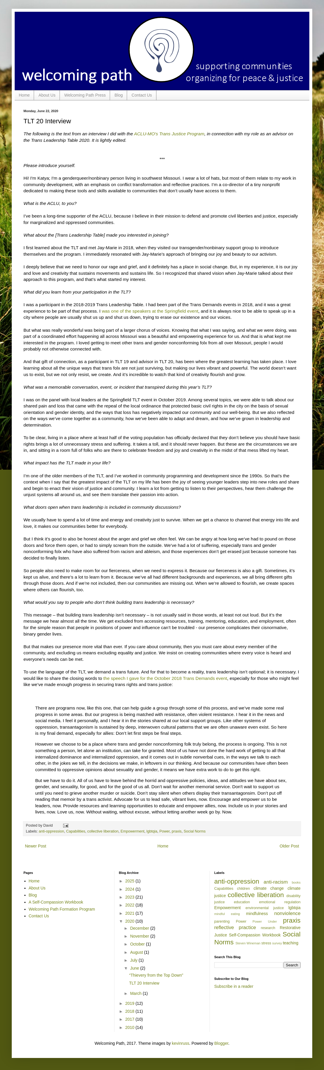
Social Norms (195, 831)
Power (164, 831)
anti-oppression (51, 831)
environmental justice (264, 908)
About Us (46, 95)
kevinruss (180, 1043)
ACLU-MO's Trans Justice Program (169, 133)
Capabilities (75, 831)
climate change (269, 888)
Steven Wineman (247, 943)
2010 (130, 1027)
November (140, 936)
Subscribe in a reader (233, 986)
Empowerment (132, 831)
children (243, 889)
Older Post (289, 846)
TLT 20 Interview (144, 983)
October (138, 944)
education (242, 902)
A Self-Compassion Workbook (56, 902)
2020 (130, 921)
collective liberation (102, 831)
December (140, 928)
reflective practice (235, 927)
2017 (130, 1019)
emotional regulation (280, 902)
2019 (130, 1003)
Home (24, 95)
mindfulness (257, 913)
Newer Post (35, 846)
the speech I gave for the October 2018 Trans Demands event (165, 678)
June (135, 968)
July (134, 960)
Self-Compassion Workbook (255, 935)
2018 (130, 1011)
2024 (130, 889)
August (137, 952)
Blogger (221, 1043)
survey (277, 943)
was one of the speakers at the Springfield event (149, 311)
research (268, 928)
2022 (130, 905)
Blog (118, 95)
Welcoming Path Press (85, 95)
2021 (130, 913)
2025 (130, 881)
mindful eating (227, 914)
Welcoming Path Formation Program (62, 909)
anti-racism (276, 882)
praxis (177, 831)
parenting (222, 921)
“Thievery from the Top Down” (156, 975)
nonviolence (287, 913)
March (136, 993)
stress (266, 943)
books (296, 882)
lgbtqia (151, 831)
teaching (290, 943)
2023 (130, 897)
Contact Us (141, 95)
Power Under (265, 921)
